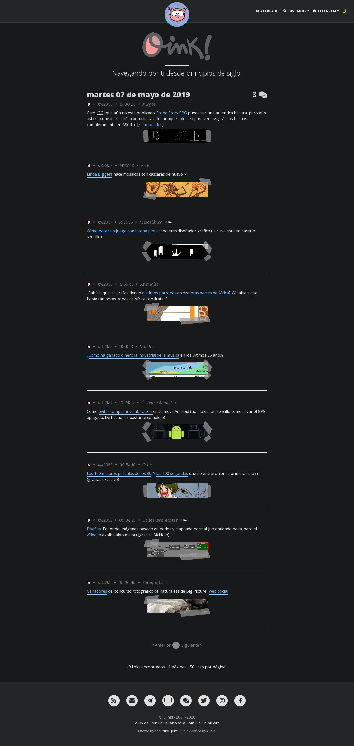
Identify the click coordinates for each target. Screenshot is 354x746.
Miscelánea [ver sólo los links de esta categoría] (151, 222)
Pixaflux (94, 529)
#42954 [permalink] (104, 402)
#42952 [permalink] (104, 520)
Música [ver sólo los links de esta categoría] (147, 346)
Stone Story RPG (171, 113)
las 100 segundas (172, 473)
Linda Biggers (99, 174)
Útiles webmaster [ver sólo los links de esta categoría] (159, 402)
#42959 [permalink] (105, 104)
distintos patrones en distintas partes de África (185, 293)
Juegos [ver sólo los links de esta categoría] (148, 104)
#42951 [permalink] (104, 582)
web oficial (218, 591)
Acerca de (267, 11)
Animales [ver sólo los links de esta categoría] (149, 284)
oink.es (141, 723)
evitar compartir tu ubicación (126, 411)
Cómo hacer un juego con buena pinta (122, 230)
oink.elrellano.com (168, 723)
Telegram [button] (324, 11)
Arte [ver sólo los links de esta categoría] (145, 165)
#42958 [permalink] (105, 165)
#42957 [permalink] (104, 222)
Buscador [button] (295, 11)
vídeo (92, 534)
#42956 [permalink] (105, 284)
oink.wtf (211, 723)
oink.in (194, 723)
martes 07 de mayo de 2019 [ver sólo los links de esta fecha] (138, 95)
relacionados (150, 124)
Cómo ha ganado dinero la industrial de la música (133, 355)
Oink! (211, 731)
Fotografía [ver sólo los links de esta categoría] (152, 582)
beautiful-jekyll (167, 731)
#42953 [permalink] (105, 464)
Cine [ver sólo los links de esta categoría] (147, 464)
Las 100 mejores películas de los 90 (119, 473)
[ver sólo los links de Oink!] (89, 104)
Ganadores (97, 591)
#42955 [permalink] (104, 346)
